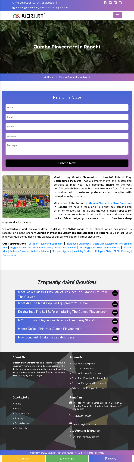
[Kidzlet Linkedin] (115, 3)
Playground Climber (65, 247)
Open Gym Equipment (105, 243)
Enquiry (110, 458)
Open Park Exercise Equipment (87, 378)
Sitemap (18, 418)
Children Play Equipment (85, 436)
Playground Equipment (78, 243)
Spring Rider (9, 255)
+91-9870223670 (82, 416)
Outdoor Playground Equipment (46, 243)
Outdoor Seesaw (19, 251)
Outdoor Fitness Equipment (85, 373)
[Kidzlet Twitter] (110, 3)
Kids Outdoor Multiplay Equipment (88, 388)
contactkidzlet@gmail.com (54, 7)
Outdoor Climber (40, 251)
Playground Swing (43, 247)
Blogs (16, 408)
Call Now (23, 458)
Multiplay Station (83, 251)
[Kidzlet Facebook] (105, 3)
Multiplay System (61, 251)
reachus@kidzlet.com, (25, 7)
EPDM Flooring (121, 251)
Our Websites (20, 423)
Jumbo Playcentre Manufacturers (110, 203)
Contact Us (19, 428)
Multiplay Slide (103, 251)
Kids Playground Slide (90, 247)
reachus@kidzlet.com (85, 424)
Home (48, 77)
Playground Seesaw (20, 247)
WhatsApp (67, 458)
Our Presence (21, 413)
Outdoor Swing (112, 247)
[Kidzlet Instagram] (120, 3)
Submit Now (67, 163)
